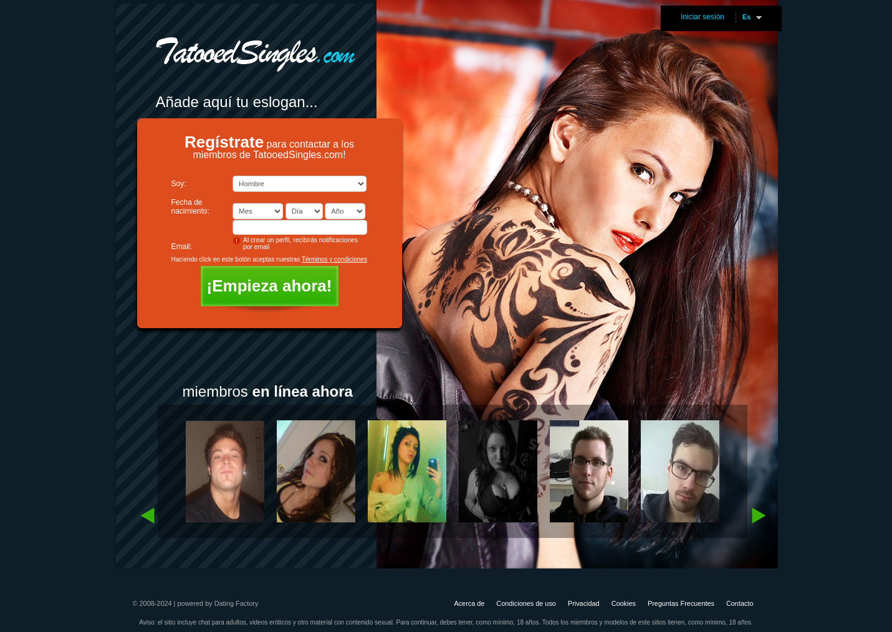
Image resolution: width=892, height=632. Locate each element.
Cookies (623, 603)
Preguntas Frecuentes (681, 603)
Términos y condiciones (334, 259)
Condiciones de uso (526, 603)
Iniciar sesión (702, 16)
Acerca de (469, 603)
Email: (181, 246)
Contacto (740, 603)
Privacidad (584, 603)
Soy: (178, 183)
